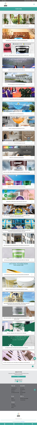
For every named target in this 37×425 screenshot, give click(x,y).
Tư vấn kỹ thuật (22, 399)
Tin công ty (13, 404)
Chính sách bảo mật (18, 418)
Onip (2, 0)
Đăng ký (18, 376)
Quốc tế (12, 398)
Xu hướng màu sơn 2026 (15, 392)
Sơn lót (21, 390)
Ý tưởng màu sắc (14, 387)
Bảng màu (13, 390)
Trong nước (13, 399)
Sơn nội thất (22, 387)
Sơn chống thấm (22, 392)
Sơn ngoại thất (22, 389)
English (33, 0)
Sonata (5, 0)
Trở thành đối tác (28, 0)
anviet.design (22, 421)
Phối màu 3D (13, 389)
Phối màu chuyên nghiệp (24, 398)
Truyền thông (13, 405)
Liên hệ (12, 407)
